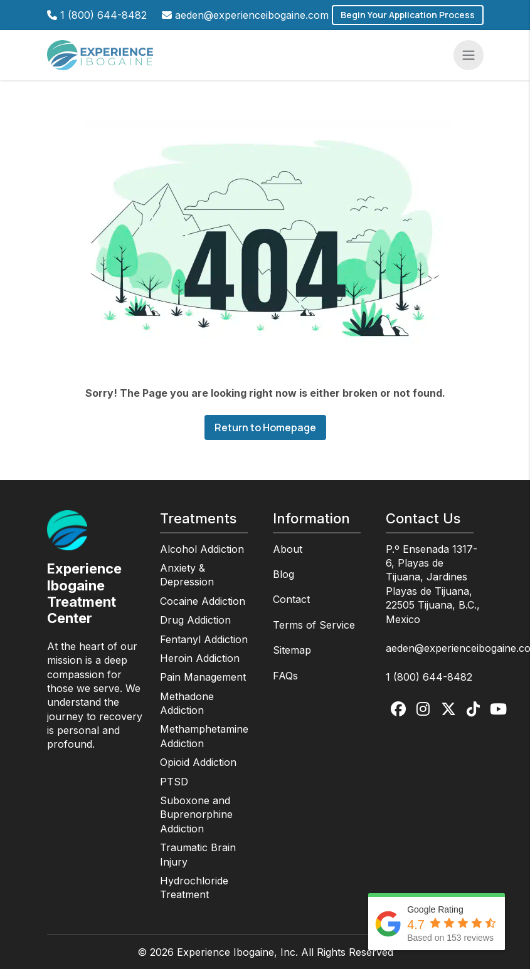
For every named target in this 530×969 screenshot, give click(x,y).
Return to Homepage (265, 427)
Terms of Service (314, 625)
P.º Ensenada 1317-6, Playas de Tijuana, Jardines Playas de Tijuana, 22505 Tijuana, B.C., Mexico (433, 584)
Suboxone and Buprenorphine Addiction (196, 814)
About (287, 549)
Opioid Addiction (198, 762)
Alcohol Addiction (202, 549)
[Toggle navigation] (468, 55)
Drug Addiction (195, 620)
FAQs (285, 675)
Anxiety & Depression (187, 575)
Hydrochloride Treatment (194, 887)
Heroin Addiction (200, 658)
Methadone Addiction (187, 703)
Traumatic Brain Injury (198, 854)
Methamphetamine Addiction (204, 736)
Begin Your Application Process (408, 15)
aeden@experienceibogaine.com (252, 15)
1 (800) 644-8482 (103, 15)
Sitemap (292, 650)
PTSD (174, 781)
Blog (283, 574)
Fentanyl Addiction (204, 639)
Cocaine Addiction (202, 601)
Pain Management (203, 677)
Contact (291, 599)
